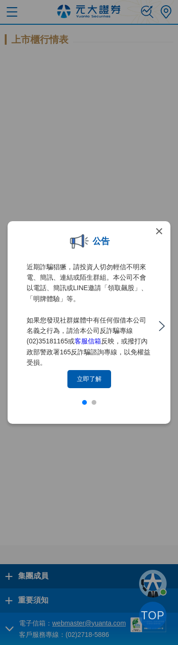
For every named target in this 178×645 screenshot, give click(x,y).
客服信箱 (88, 341)
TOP (153, 615)
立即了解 (89, 378)
